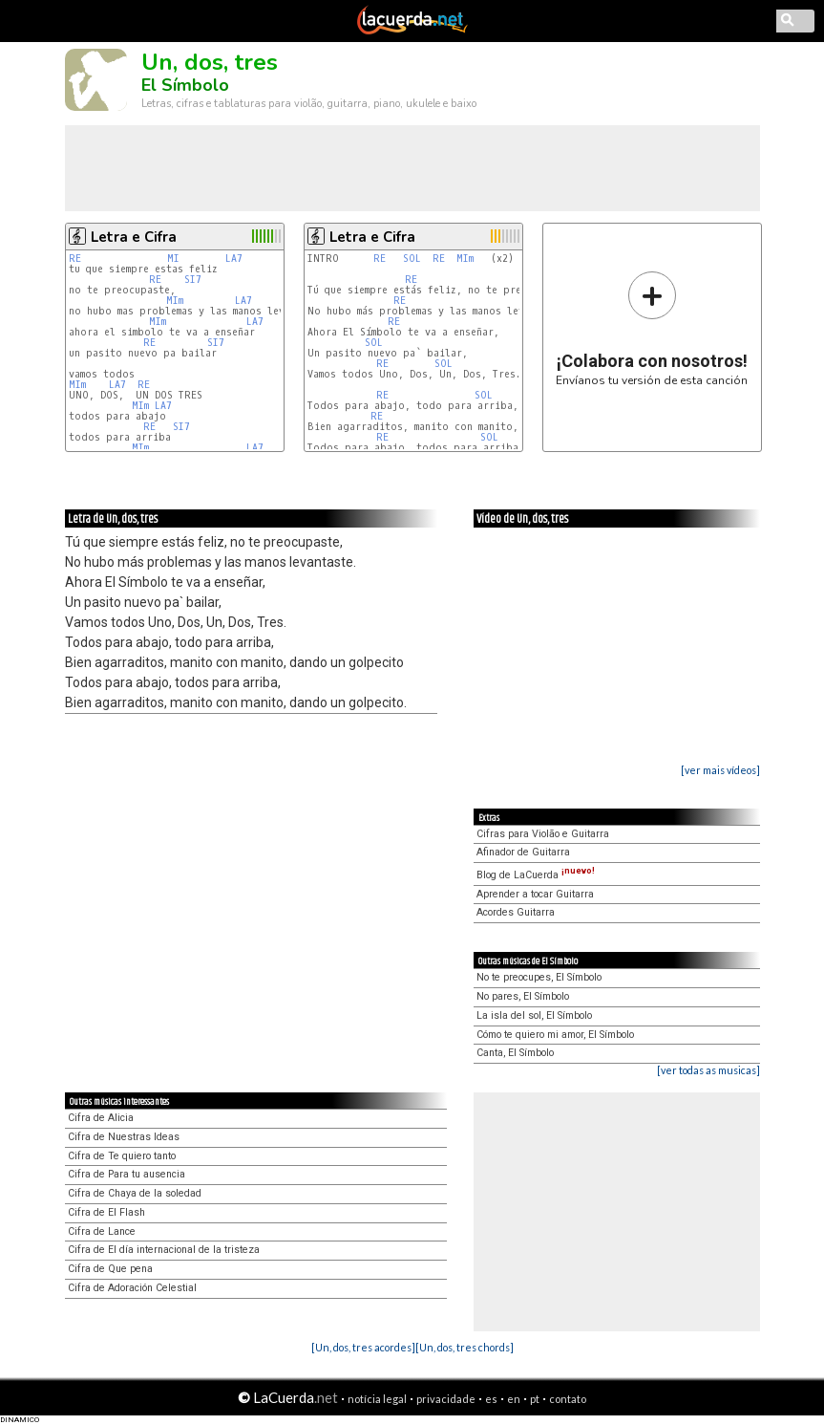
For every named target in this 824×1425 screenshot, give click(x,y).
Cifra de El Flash (106, 1212)
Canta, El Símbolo (515, 1053)
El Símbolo (185, 85)
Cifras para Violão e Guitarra (542, 834)
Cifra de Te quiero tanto (122, 1156)
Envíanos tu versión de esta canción (652, 328)
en (513, 1399)
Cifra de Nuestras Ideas (124, 1137)
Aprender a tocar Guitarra (535, 894)
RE (75, 258)
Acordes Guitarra (515, 912)
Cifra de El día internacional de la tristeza (164, 1249)
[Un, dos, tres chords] (464, 1347)
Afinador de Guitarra (523, 852)
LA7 (234, 258)
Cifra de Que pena (110, 1269)
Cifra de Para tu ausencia (126, 1174)
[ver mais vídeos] (720, 770)
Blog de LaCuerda (535, 875)
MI (176, 258)
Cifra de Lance (102, 1231)
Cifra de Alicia (101, 1118)
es (491, 1399)
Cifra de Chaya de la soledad (134, 1193)
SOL (412, 258)
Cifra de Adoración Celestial (132, 1288)
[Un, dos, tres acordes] (363, 1347)
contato (567, 1399)
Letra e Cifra (134, 237)
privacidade (445, 1399)
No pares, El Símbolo (522, 996)
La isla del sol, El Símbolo (534, 1015)
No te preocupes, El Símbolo (539, 977)
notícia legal (377, 1399)
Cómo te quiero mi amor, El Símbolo (555, 1034)
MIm (174, 300)
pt (534, 1399)
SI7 (192, 279)
